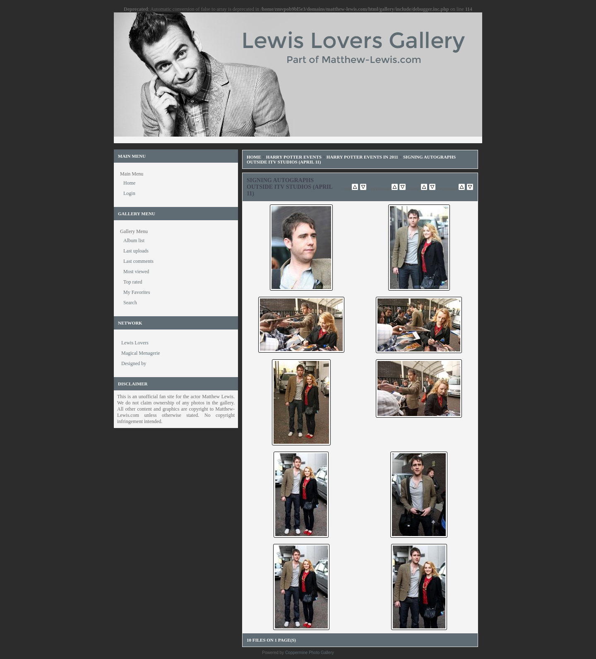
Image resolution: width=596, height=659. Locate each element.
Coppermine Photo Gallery (309, 652)
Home (254, 156)
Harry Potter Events (294, 156)
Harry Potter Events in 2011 (362, 156)
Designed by (133, 363)
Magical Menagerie (140, 353)
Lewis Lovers (135, 343)
